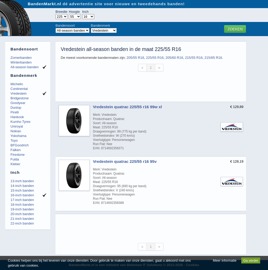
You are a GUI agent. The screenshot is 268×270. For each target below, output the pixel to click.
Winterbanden (21, 62)
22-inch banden (22, 223)
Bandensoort (65, 25)
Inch (85, 12)
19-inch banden (22, 209)
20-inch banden (22, 214)
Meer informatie (224, 260)
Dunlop (15, 108)
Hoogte (74, 12)
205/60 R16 (174, 58)
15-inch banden (22, 190)
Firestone (17, 155)
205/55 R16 (135, 58)
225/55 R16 (155, 58)
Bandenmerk (100, 25)
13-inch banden (22, 181)
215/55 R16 (194, 58)
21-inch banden (22, 219)
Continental (19, 89)
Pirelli (14, 112)
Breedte (61, 12)
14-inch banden (22, 186)
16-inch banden (22, 195)
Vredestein (18, 93)
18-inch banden (22, 204)
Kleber (15, 164)
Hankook (17, 117)
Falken (15, 150)
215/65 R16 (213, 58)
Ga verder (250, 260)
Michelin (16, 84)
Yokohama (18, 136)
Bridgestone (19, 98)
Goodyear (17, 103)
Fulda (14, 159)
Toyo (14, 140)
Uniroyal (16, 126)
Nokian (15, 131)
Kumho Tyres (20, 122)
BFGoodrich (19, 145)
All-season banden (24, 67)
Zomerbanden (21, 58)
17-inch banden (22, 200)
